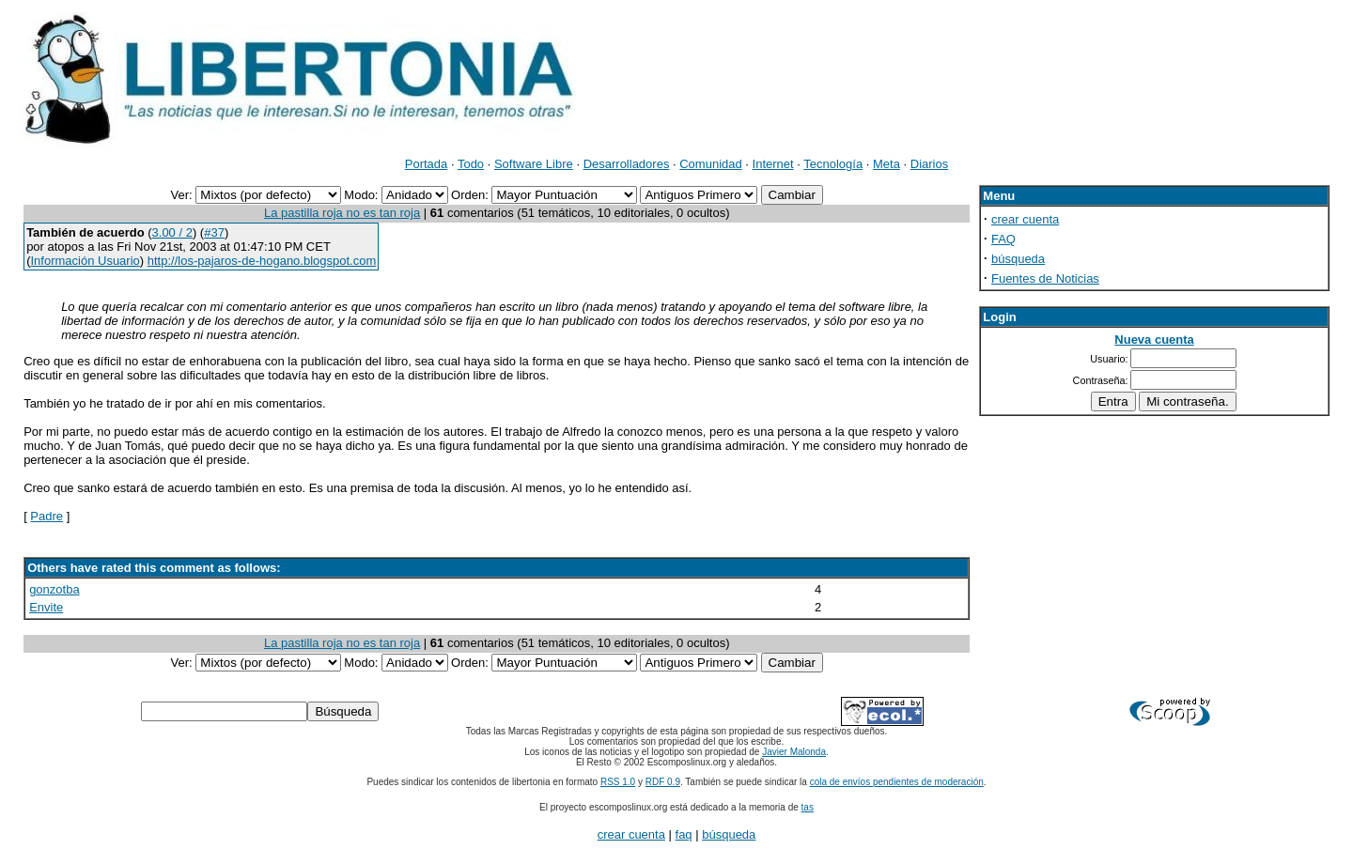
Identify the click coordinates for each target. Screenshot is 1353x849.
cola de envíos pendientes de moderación (897, 782)
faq (684, 834)
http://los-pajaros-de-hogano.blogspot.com (262, 261)
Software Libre (533, 164)
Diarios (929, 164)
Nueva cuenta (1154, 339)
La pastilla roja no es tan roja (342, 213)
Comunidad (710, 164)
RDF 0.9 (662, 782)
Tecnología (833, 164)
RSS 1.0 (617, 782)
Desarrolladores (626, 164)
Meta (886, 164)
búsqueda (1018, 259)
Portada (426, 164)
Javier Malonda (794, 752)
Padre (46, 516)
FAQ (1003, 239)
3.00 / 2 (172, 232)
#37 (214, 232)
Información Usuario (84, 261)
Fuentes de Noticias (1045, 278)
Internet (773, 164)
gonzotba (54, 589)
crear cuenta (1025, 219)
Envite (46, 607)
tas (807, 807)
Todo (471, 164)
